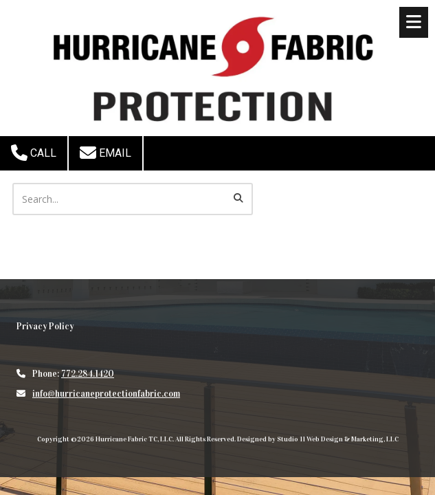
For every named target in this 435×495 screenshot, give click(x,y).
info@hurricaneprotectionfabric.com (106, 393)
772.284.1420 (87, 374)
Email (105, 152)
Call (33, 152)
